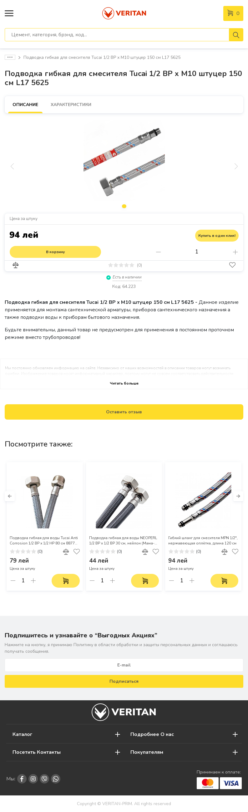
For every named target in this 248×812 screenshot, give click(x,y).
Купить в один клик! (216, 235)
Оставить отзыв (124, 412)
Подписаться (124, 681)
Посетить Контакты (37, 752)
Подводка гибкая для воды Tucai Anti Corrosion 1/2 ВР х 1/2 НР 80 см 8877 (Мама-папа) (44, 540)
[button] (10, 496)
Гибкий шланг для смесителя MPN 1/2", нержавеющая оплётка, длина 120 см (203, 540)
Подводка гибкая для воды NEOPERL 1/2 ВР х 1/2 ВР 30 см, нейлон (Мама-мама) (123, 540)
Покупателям (146, 752)
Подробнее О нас (152, 734)
